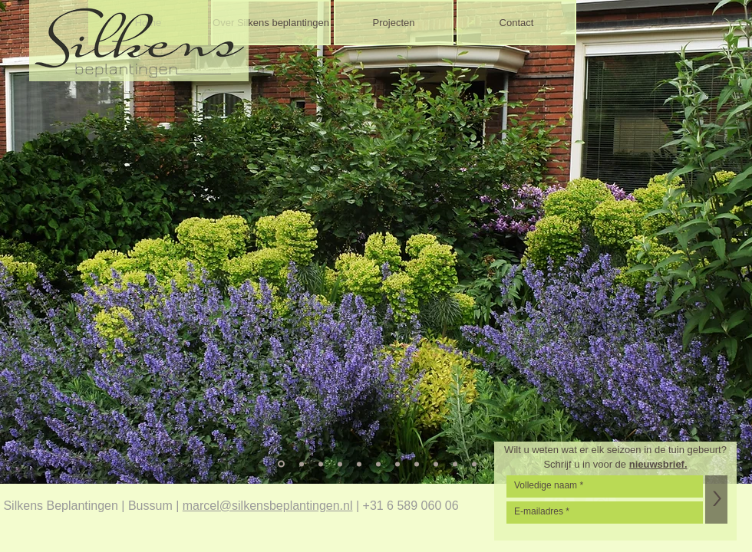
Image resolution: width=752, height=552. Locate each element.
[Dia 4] (340, 464)
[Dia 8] (416, 464)
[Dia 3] (320, 464)
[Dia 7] (397, 464)
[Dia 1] (281, 464)
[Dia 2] (301, 464)
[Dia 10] (455, 464)
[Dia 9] (436, 464)
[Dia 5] (359, 464)
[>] (716, 499)
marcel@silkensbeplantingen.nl (268, 505)
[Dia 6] (378, 464)
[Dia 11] (474, 464)
